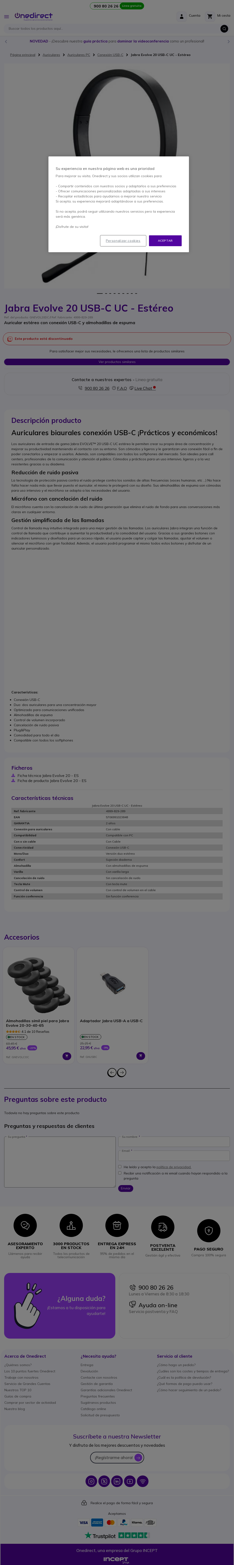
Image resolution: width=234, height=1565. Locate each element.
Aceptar (165, 240)
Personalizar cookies (123, 241)
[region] (118, 204)
